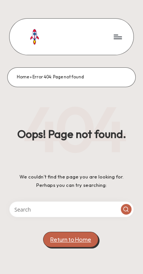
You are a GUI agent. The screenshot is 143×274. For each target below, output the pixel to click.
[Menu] (117, 37)
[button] (126, 209)
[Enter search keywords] (71, 209)
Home (23, 77)
